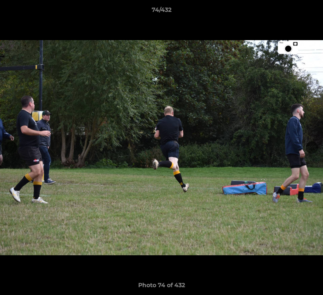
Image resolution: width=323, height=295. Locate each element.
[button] (308, 12)
